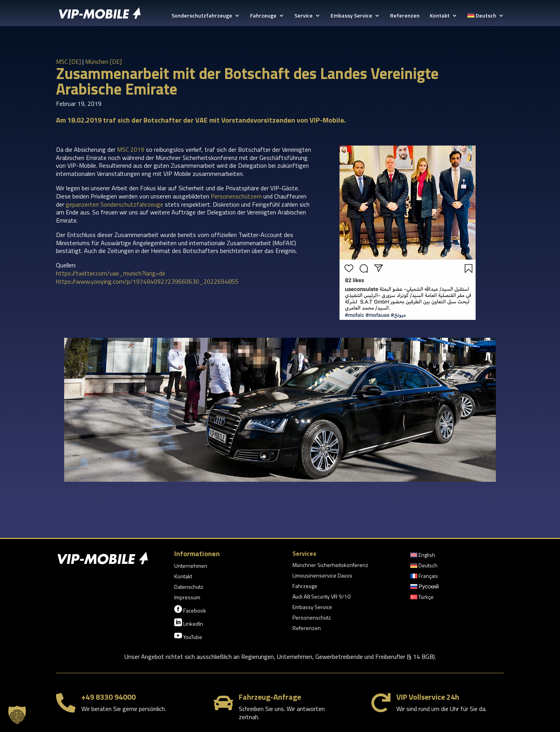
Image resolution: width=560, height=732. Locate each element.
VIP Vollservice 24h (427, 697)
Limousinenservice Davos (322, 576)
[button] (17, 715)
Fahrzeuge (263, 16)
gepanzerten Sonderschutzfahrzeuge (114, 204)
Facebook (190, 609)
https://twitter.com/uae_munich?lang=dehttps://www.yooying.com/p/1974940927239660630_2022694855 (147, 277)
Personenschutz (311, 618)
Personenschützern (236, 196)
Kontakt (440, 16)
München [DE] (103, 61)
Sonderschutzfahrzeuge (202, 16)
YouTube (188, 636)
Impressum (187, 598)
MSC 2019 (130, 149)
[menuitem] (485, 19)
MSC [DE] (68, 61)
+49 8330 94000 (108, 697)
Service (303, 16)
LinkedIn (188, 623)
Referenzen (405, 16)
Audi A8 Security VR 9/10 (321, 597)
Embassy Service (351, 16)
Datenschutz (188, 587)
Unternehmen (190, 566)
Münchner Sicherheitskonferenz (330, 565)
